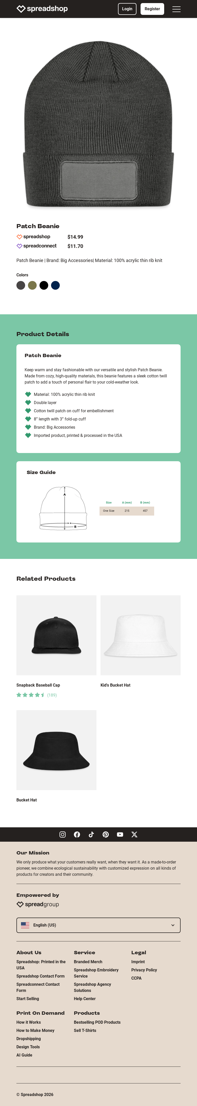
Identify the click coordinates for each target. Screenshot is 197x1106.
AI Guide (24, 1055)
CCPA (136, 978)
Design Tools (28, 1046)
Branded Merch (88, 961)
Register (152, 8)
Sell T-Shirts (85, 1030)
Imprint (138, 961)
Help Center (85, 998)
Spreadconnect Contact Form (38, 987)
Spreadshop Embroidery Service (96, 973)
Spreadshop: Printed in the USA (41, 964)
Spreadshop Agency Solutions (92, 987)
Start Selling (27, 998)
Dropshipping (28, 1038)
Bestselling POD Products (97, 1022)
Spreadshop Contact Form (40, 976)
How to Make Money (35, 1030)
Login (127, 8)
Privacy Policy (144, 970)
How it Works (28, 1022)
